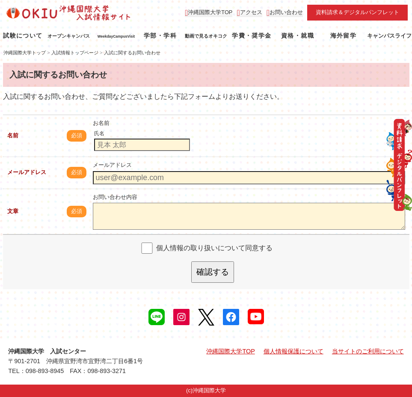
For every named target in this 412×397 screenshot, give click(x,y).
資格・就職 (297, 35)
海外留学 (343, 35)
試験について (22, 35)
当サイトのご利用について (368, 351)
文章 (12, 211)
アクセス (251, 12)
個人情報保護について (293, 351)
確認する (212, 271)
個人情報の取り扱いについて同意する (214, 248)
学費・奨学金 (251, 35)
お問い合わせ (286, 12)
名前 (12, 135)
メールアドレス (26, 172)
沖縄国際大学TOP (210, 12)
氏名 (99, 133)
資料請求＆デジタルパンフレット (357, 12)
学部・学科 (160, 35)
